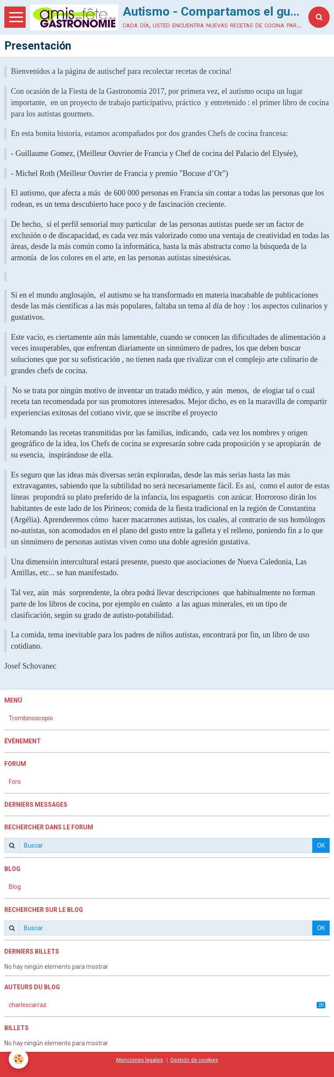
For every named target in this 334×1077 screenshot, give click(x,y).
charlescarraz (167, 1004)
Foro (15, 781)
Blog (15, 886)
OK (321, 845)
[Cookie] (18, 1059)
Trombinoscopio (31, 718)
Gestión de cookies (194, 1060)
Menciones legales (139, 1060)
